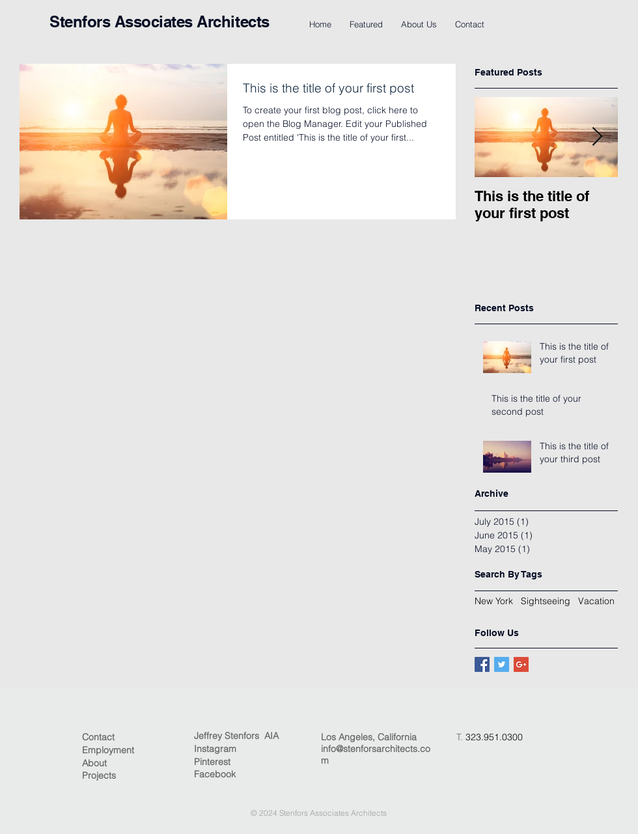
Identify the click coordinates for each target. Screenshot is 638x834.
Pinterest (212, 762)
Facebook (215, 774)
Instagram (215, 749)
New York (494, 601)
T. (460, 737)
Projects (99, 775)
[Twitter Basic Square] (501, 664)
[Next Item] (597, 137)
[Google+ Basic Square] (521, 664)
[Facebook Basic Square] (482, 664)
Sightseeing (545, 601)
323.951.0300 (494, 737)
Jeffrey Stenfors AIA (236, 736)
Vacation (596, 601)
